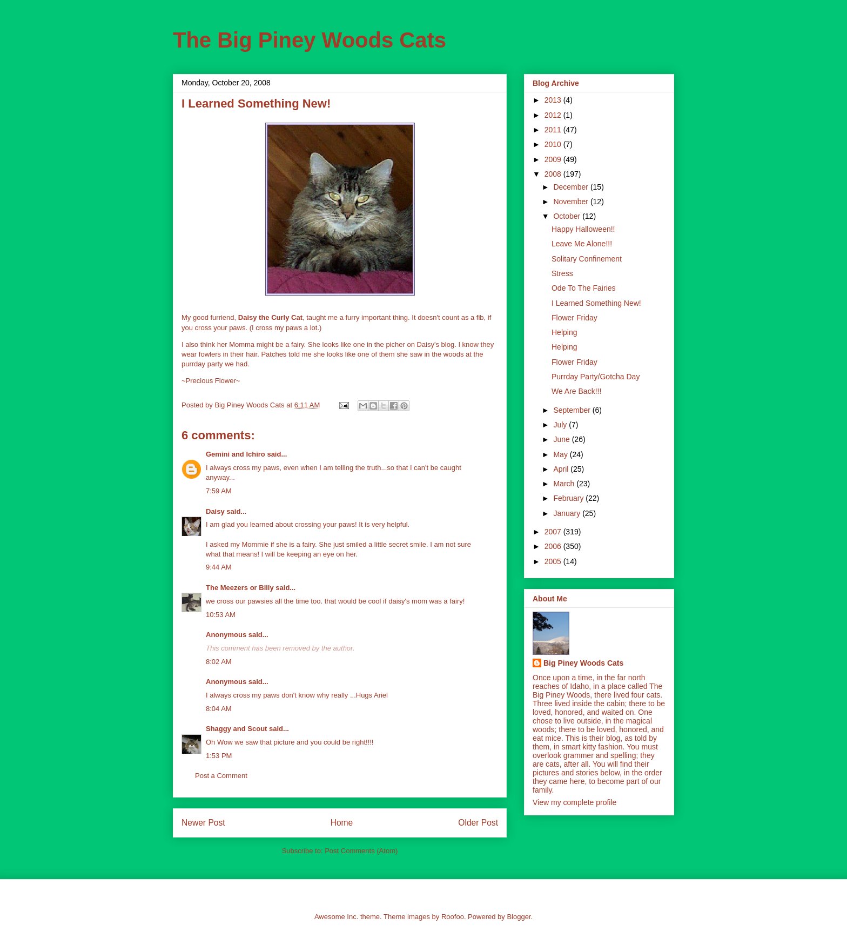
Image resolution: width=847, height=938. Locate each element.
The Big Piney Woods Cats (309, 40)
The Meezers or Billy (240, 588)
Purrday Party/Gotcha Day (596, 376)
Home (342, 822)
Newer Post (203, 822)
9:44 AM (219, 567)
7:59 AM (219, 491)
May (561, 454)
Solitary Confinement (587, 258)
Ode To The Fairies (584, 288)
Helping (564, 332)
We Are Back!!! (576, 391)
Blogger (518, 917)
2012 (553, 115)
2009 (553, 159)
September (572, 410)
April (561, 469)
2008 (553, 174)
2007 (553, 531)
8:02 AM (219, 662)
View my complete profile (574, 802)
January (567, 513)
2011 (553, 129)
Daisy (215, 511)
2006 (553, 546)
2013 (553, 100)
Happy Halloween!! (583, 229)
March (564, 483)
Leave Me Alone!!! (582, 243)
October (567, 216)
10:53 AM (221, 615)
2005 (553, 561)
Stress (562, 273)
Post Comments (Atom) (361, 851)
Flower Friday (574, 317)
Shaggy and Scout (236, 729)
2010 (553, 144)
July (561, 424)
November (571, 201)
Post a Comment (221, 776)
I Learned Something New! (596, 303)
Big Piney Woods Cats (583, 663)
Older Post (478, 822)
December (571, 187)
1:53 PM (219, 756)
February (569, 498)
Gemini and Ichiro (235, 454)
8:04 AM (219, 709)
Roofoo (452, 917)
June (562, 439)
